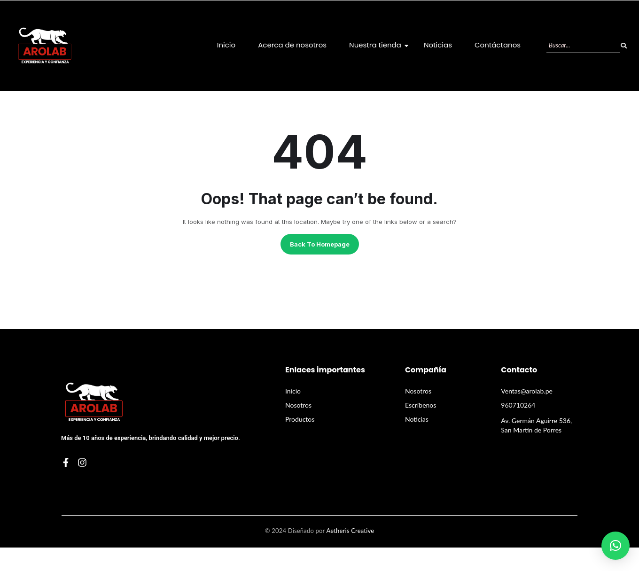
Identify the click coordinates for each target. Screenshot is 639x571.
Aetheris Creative (350, 530)
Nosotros (298, 405)
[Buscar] (583, 46)
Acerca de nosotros (292, 45)
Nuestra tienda (378, 45)
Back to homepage (320, 244)
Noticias (438, 45)
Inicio (226, 45)
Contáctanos (498, 45)
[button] (615, 546)
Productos (299, 419)
